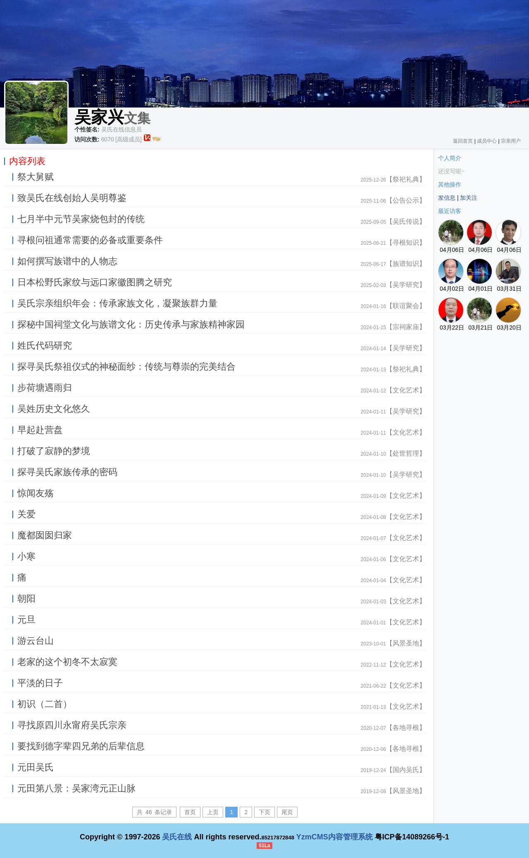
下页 (264, 812)
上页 (213, 812)
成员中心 (487, 141)
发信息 (446, 197)
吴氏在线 (177, 837)
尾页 (287, 812)
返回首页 (463, 141)
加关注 (468, 197)
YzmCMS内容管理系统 (334, 837)
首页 (190, 812)
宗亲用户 (511, 141)
